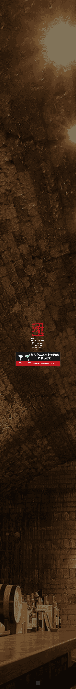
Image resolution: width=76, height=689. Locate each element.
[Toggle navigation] (73, 2)
